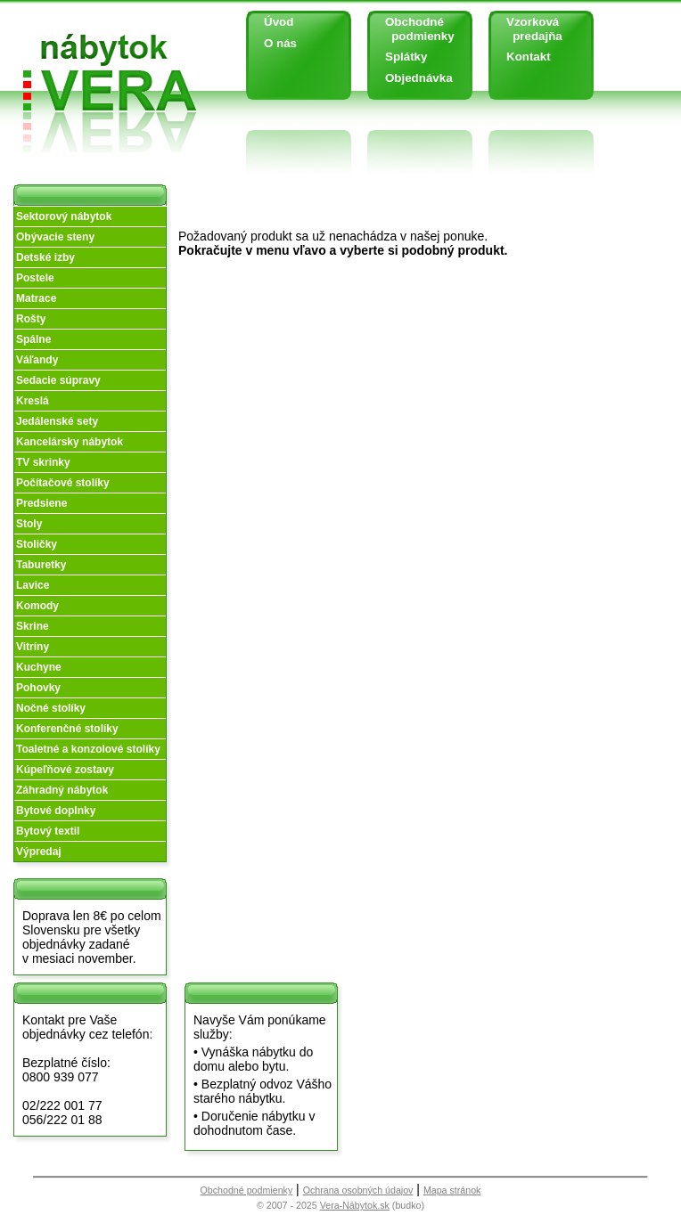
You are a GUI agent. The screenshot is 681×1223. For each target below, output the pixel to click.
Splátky (406, 56)
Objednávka (419, 78)
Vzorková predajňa (527, 29)
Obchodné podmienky (413, 29)
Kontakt (528, 56)
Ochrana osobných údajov (358, 1190)
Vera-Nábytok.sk (355, 1205)
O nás (280, 43)
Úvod (278, 22)
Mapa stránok (452, 1190)
